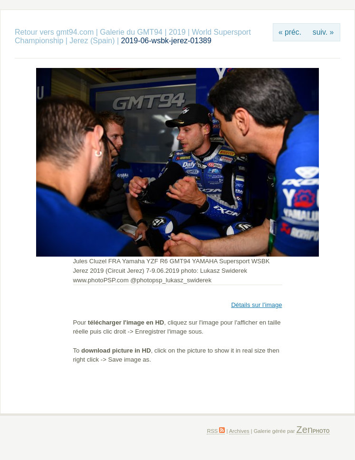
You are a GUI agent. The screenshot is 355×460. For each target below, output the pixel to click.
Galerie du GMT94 (131, 32)
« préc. (289, 32)
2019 (177, 32)
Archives (239, 431)
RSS (216, 431)
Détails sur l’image (256, 304)
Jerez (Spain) (92, 41)
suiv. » (323, 32)
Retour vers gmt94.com (54, 32)
